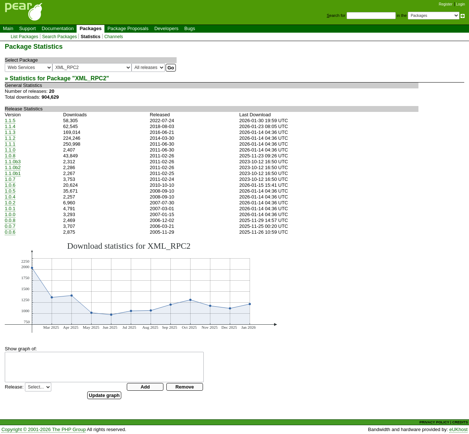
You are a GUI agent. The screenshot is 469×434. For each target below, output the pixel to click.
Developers (166, 28)
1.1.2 (10, 138)
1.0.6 (10, 185)
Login (460, 4)
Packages (90, 28)
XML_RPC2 (90, 78)
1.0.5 (10, 191)
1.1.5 (10, 120)
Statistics (90, 36)
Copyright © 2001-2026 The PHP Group (43, 429)
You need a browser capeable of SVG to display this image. (141, 287)
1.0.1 (10, 208)
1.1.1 (10, 144)
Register (446, 4)
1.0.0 (10, 214)
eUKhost (458, 429)
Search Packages (59, 36)
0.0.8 (10, 220)
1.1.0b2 (13, 167)
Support (27, 28)
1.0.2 (10, 202)
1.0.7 (10, 179)
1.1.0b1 (13, 173)
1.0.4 (10, 197)
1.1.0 (10, 150)
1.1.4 (10, 126)
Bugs (189, 28)
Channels (113, 36)
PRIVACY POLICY (434, 422)
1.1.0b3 (13, 161)
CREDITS (460, 422)
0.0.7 (10, 226)
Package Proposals (127, 28)
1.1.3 (10, 132)
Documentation (58, 28)
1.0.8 (10, 155)
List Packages (24, 36)
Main (8, 28)
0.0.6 (10, 232)
